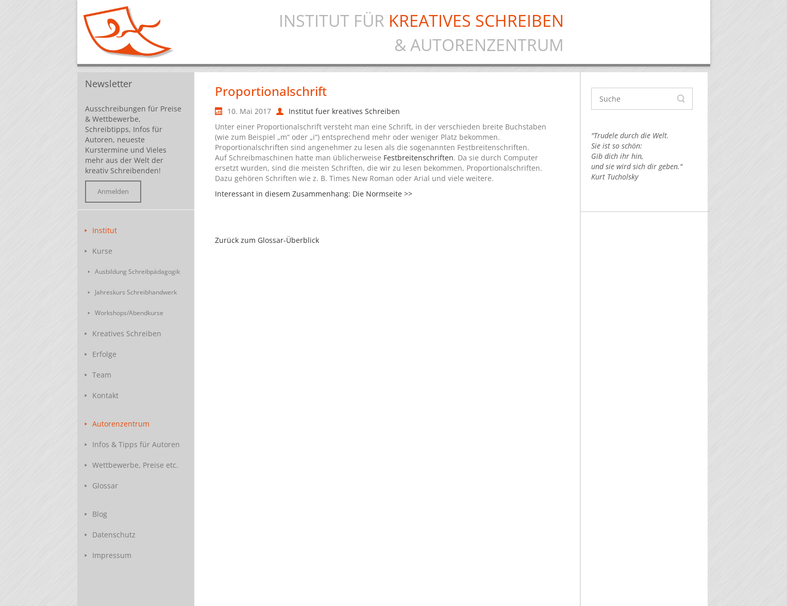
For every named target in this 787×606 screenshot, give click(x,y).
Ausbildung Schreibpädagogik (137, 271)
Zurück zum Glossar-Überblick (267, 240)
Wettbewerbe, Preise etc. (135, 465)
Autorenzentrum (120, 424)
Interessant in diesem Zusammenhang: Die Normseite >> (313, 194)
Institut (104, 230)
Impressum (111, 555)
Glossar (105, 485)
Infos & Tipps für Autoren (136, 444)
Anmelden (113, 191)
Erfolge (104, 354)
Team (101, 375)
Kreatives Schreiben (126, 333)
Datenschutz (114, 534)
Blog (99, 514)
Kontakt (105, 395)
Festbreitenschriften (418, 157)
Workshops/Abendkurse (129, 312)
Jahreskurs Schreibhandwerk (136, 292)
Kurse (102, 251)
